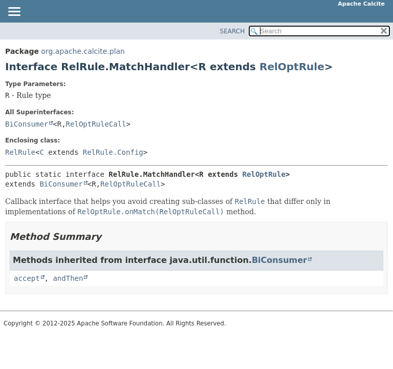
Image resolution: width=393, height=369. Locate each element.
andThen (68, 278)
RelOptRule (291, 66)
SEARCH (232, 31)
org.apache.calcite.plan (83, 51)
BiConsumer (26, 124)
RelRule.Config (113, 152)
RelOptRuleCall (96, 124)
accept (27, 278)
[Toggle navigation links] (14, 12)
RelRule (20, 152)
